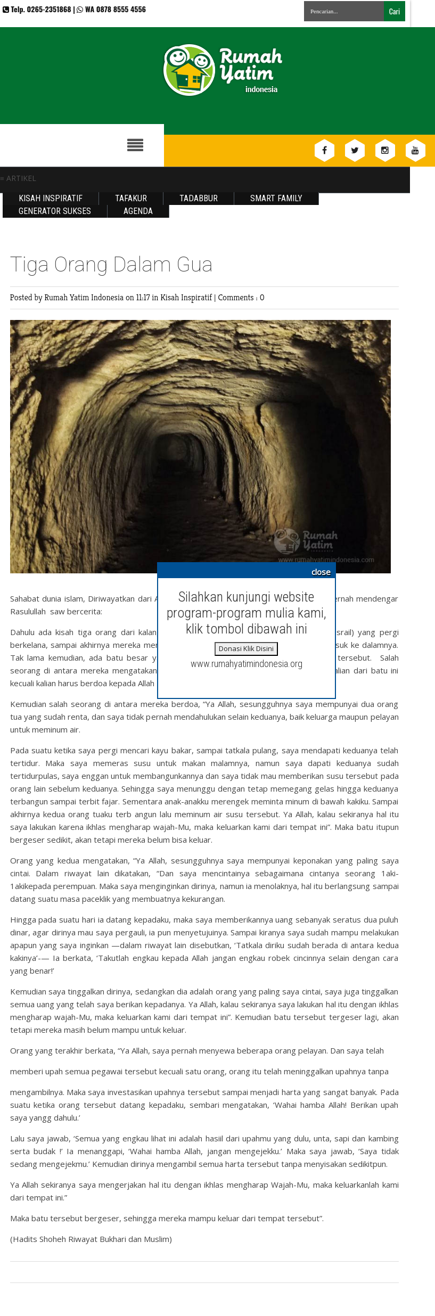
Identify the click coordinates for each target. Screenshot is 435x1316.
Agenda (138, 211)
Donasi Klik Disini (246, 648)
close (321, 571)
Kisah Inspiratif (51, 198)
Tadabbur (198, 198)
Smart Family (276, 198)
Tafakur (131, 198)
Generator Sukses (55, 211)
